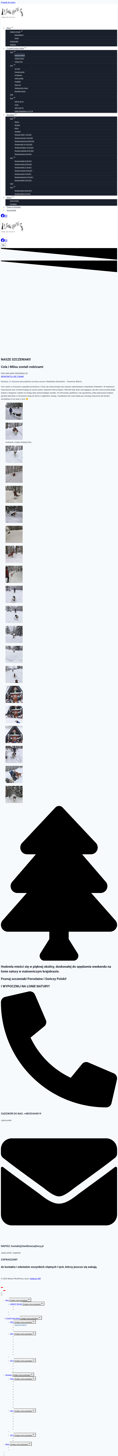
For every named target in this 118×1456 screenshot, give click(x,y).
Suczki (17, 38)
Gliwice (17, 122)
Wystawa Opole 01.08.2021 (23, 174)
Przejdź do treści (8, 2)
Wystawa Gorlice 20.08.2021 (23, 164)
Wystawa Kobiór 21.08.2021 (23, 167)
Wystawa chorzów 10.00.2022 (24, 138)
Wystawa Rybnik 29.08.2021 (23, 161)
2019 (12, 1361)
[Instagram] (6, 217)
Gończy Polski (14, 201)
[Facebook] (3, 217)
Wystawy (8, 1375)
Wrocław (17, 125)
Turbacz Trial (19, 62)
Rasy (7, 1300)
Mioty (7, 1444)
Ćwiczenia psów (19, 72)
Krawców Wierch (20, 55)
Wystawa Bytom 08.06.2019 (23, 191)
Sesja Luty (18, 85)
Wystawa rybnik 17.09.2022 (23, 135)
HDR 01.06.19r (19, 101)
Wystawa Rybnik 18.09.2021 (23, 180)
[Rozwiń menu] (3, 245)
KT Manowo (18, 75)
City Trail (17, 69)
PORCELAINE (14, 41)
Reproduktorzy (19, 35)
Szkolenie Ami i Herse (21, 88)
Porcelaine (13, 204)
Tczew (17, 105)
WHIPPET (13, 45)
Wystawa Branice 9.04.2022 (23, 154)
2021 (12, 1334)
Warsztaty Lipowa (20, 91)
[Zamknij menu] (1, 1294)
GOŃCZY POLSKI (16, 1304)
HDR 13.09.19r (19, 108)
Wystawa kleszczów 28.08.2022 (24, 141)
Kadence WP (35, 1278)
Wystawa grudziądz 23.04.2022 (24, 151)
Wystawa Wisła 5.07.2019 (22, 194)
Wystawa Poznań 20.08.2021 (23, 171)
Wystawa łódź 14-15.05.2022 (23, 144)
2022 (12, 1322)
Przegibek (18, 81)
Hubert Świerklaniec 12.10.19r (24, 111)
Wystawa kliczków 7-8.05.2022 (24, 147)
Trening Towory (19, 58)
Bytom (17, 128)
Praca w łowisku (14, 207)
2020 (11, 94)
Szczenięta (11, 210)
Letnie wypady (19, 78)
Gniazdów (18, 131)
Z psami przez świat (12, 1318)
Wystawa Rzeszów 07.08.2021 (24, 177)
